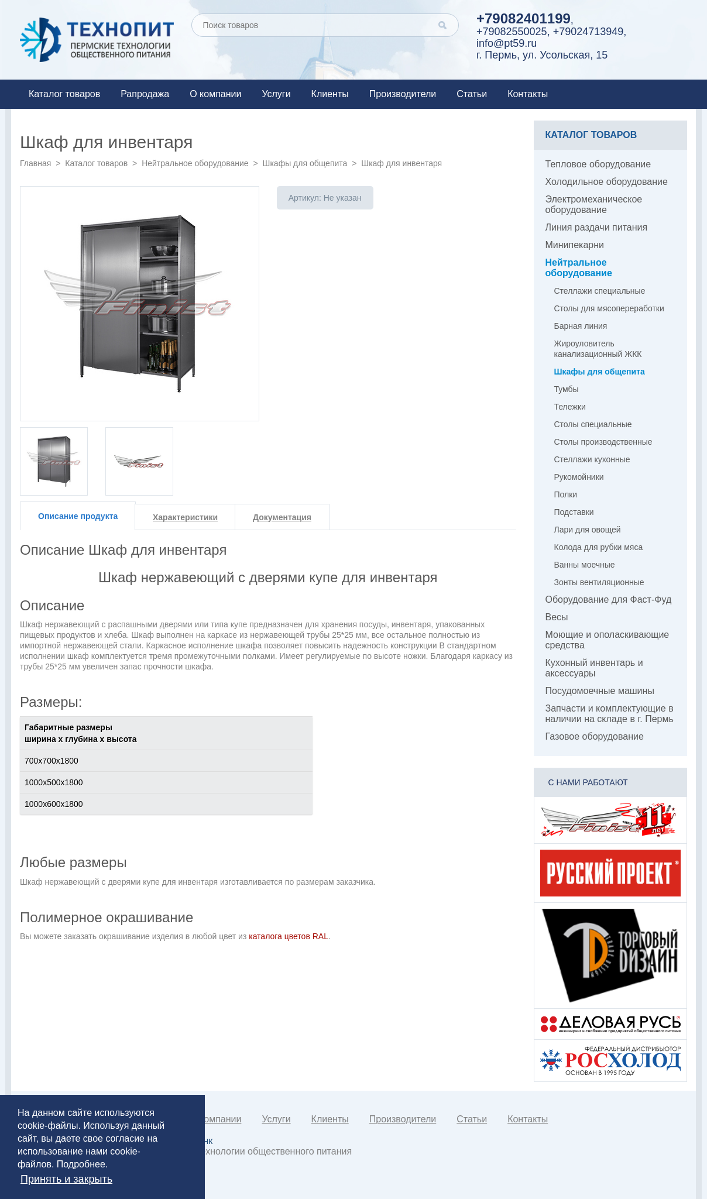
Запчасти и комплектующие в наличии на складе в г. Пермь (609, 713)
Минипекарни (575, 245)
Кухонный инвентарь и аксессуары (594, 668)
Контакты (527, 94)
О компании (215, 94)
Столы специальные (593, 424)
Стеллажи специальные (600, 291)
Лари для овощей (587, 529)
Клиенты (330, 94)
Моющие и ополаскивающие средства (607, 640)
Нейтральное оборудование (195, 163)
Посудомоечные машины (599, 691)
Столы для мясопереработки (609, 308)
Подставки (574, 512)
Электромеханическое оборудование (594, 204)
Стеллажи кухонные (592, 459)
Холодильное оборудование (606, 182)
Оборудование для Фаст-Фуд (608, 599)
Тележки (570, 406)
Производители (403, 94)
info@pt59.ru (506, 43)
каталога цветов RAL (288, 936)
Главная (35, 163)
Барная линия (581, 326)
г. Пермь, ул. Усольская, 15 (542, 55)
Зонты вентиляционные (599, 582)
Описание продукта (78, 516)
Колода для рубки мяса (598, 547)
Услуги (276, 94)
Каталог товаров (64, 94)
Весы (556, 617)
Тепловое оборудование (598, 164)
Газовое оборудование (594, 736)
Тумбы (566, 389)
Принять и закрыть (66, 1179)
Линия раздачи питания (596, 227)
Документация (282, 517)
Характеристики (185, 517)
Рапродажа (145, 94)
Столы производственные (603, 441)
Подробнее (81, 1164)
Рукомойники (579, 477)
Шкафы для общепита (305, 163)
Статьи (472, 94)
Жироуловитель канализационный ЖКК (598, 349)
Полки (566, 494)
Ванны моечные (584, 564)
